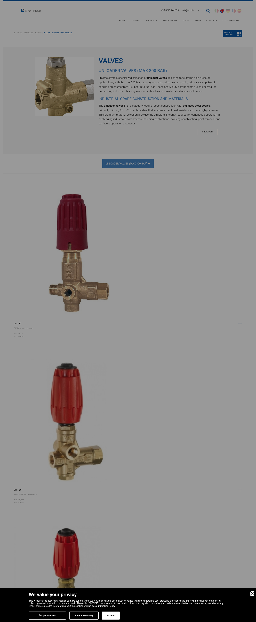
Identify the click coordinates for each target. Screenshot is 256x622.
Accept (111, 615)
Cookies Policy (107, 606)
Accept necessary (84, 615)
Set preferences (47, 615)
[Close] (252, 593)
